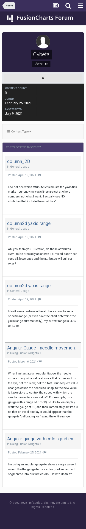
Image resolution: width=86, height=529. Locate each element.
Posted (22, 175)
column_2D (18, 161)
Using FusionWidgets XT (26, 353)
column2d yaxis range (29, 223)
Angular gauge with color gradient (41, 439)
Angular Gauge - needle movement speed (43, 348)
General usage (19, 166)
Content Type (19, 131)
